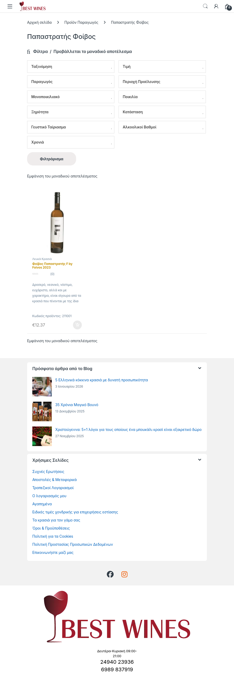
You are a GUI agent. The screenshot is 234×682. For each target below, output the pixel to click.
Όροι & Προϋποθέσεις (51, 528)
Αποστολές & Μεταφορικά (54, 479)
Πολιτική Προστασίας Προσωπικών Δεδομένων (72, 544)
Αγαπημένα (42, 504)
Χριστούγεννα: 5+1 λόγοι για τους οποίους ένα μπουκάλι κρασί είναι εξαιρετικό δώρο (128, 429)
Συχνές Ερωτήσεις (48, 471)
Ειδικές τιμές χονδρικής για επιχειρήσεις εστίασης (75, 512)
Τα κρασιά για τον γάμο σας (56, 520)
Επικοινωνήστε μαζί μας (52, 552)
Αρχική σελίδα (39, 22)
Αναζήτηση (205, 6)
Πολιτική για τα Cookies (52, 536)
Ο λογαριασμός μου (49, 496)
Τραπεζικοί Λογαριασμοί (53, 487)
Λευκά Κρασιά (42, 259)
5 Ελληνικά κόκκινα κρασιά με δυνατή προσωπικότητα (101, 380)
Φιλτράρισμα (51, 159)
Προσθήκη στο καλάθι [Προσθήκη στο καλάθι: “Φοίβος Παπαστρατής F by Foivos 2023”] (77, 325)
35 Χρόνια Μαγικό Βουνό (76, 404)
